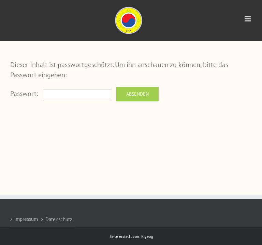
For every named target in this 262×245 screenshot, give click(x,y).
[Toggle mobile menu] (248, 18)
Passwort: (60, 93)
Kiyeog (147, 236)
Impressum (26, 219)
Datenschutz (58, 219)
